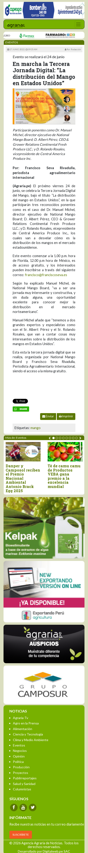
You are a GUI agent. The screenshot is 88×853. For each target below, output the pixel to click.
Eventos (19, 745)
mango (36, 428)
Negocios (20, 751)
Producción (21, 767)
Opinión (19, 756)
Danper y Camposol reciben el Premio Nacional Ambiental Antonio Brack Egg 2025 (23, 478)
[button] (53, 438)
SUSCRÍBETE (20, 834)
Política (18, 762)
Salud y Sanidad (24, 784)
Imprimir (66, 416)
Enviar (48, 416)
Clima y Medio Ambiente (30, 740)
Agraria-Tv (20, 718)
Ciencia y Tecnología (28, 734)
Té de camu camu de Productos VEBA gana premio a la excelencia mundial (64, 476)
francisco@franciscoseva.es (46, 275)
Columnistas (22, 789)
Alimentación (22, 729)
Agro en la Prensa (26, 723)
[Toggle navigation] (78, 24)
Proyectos (20, 773)
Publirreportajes (25, 778)
